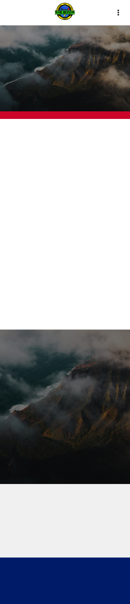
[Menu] (118, 12)
